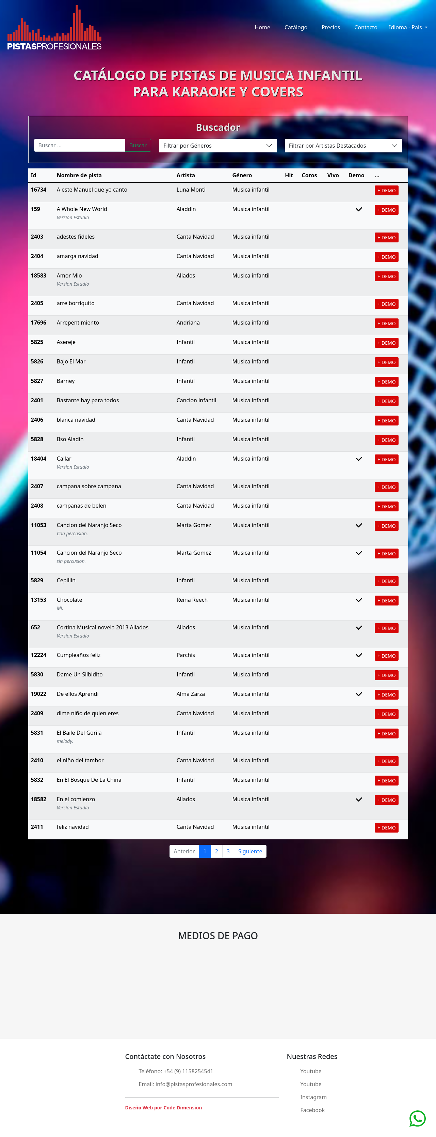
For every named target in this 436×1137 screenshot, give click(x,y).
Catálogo (296, 27)
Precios (331, 27)
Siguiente (250, 851)
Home (262, 27)
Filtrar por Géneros (187, 145)
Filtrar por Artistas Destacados (327, 145)
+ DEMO (386, 190)
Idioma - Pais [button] (406, 27)
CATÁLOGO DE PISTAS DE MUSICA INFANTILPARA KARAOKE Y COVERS (218, 83)
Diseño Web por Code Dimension (163, 1107)
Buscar (138, 145)
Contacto (365, 27)
